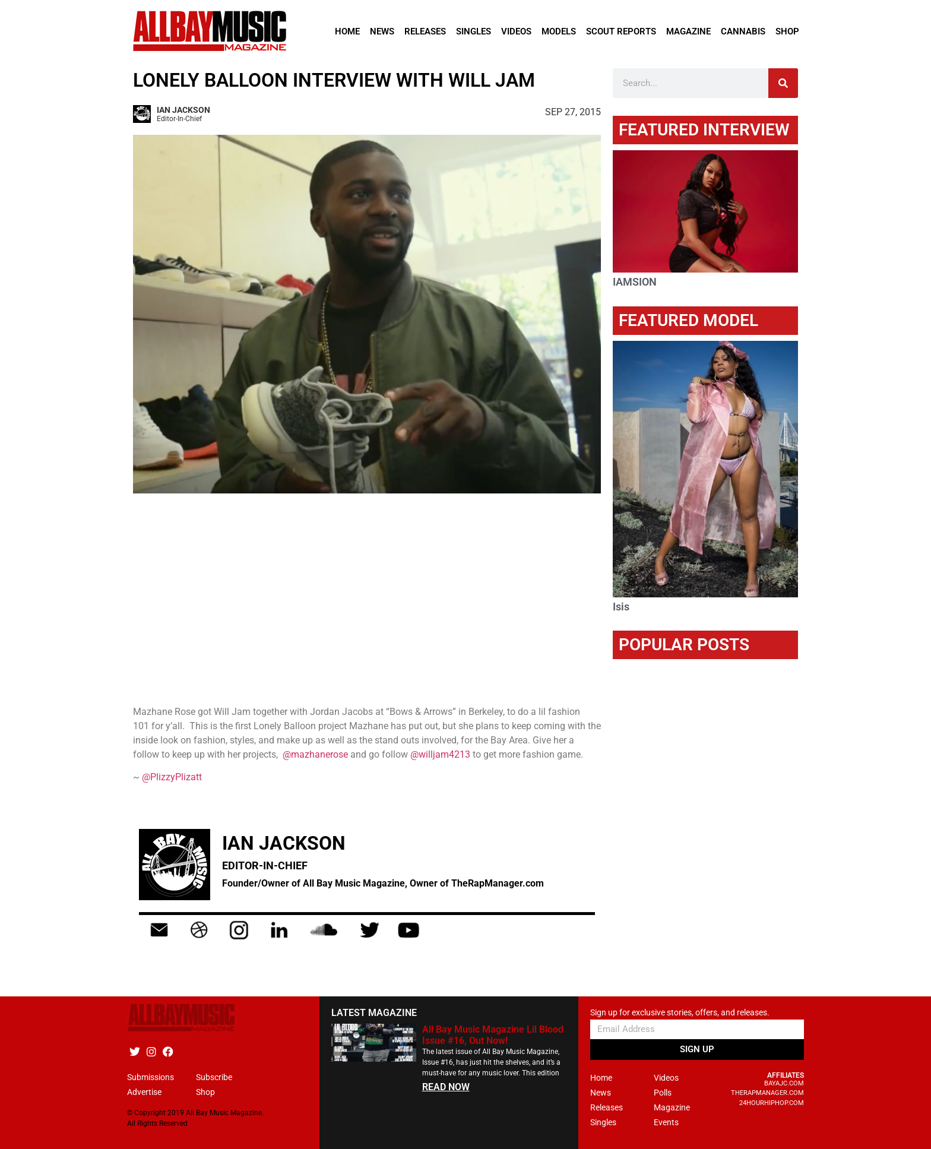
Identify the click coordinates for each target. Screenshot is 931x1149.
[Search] (783, 83)
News (382, 31)
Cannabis (743, 31)
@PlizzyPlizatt (172, 777)
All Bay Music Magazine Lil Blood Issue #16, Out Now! (492, 1035)
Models (559, 31)
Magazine (688, 31)
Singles (473, 31)
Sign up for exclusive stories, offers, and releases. (680, 1012)
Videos (516, 31)
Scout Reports (621, 31)
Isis (621, 606)
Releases (425, 31)
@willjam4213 (440, 754)
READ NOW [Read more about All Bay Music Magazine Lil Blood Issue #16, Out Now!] (446, 1087)
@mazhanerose (315, 754)
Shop (787, 31)
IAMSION (635, 282)
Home (347, 31)
